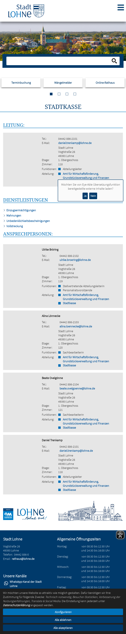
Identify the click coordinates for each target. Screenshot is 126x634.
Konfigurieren (63, 612)
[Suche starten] (114, 61)
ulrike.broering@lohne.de (75, 260)
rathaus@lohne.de (23, 559)
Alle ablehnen (63, 620)
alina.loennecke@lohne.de (76, 326)
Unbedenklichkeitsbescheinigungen (26, 221)
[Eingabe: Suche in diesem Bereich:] (59, 61)
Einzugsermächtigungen (19, 210)
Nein (93, 196)
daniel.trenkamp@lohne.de (75, 143)
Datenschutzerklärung (16, 605)
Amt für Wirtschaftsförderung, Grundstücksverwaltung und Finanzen (86, 176)
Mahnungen (12, 215)
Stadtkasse (69, 303)
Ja (85, 196)
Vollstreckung (13, 226)
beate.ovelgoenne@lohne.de (77, 388)
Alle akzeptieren (63, 628)
